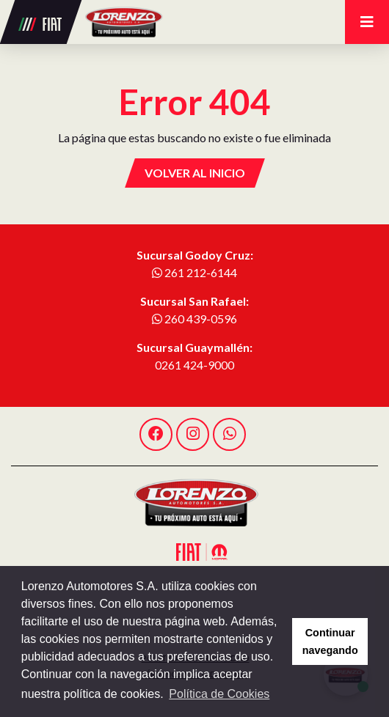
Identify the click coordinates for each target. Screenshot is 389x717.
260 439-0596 (194, 319)
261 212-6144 (194, 272)
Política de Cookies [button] (219, 694)
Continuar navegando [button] (330, 641)
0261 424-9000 (194, 365)
